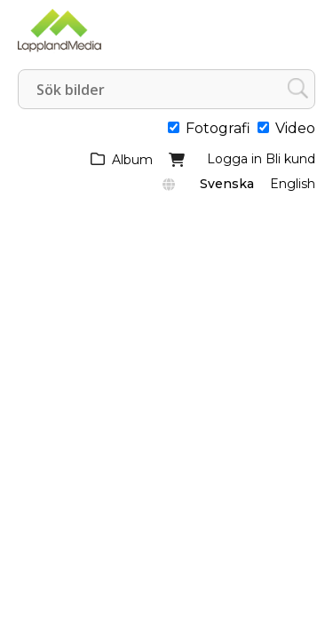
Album (132, 160)
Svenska (227, 184)
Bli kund (290, 159)
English (292, 184)
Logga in (234, 159)
